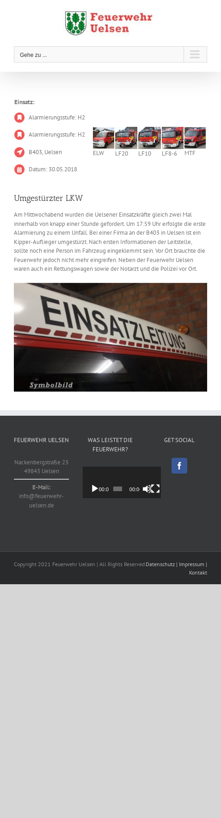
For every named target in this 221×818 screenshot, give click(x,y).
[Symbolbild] (110, 337)
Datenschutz (160, 564)
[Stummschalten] (154, 488)
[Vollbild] (164, 488)
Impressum (191, 564)
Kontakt (198, 572)
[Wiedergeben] (94, 488)
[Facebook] (179, 466)
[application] (127, 482)
